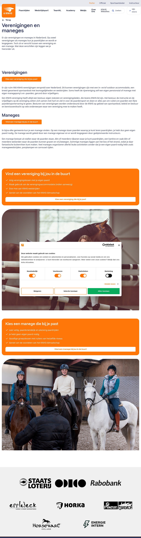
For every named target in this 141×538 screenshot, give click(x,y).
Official (102, 3)
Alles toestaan (103, 291)
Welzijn (83, 10)
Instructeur (134, 3)
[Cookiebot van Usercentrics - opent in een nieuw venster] (104, 245)
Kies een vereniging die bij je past (70, 199)
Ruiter (92, 3)
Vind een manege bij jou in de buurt (70, 349)
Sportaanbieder (117, 3)
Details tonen (110, 284)
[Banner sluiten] (119, 245)
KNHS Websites (105, 10)
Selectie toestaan (71, 291)
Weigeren (37, 291)
